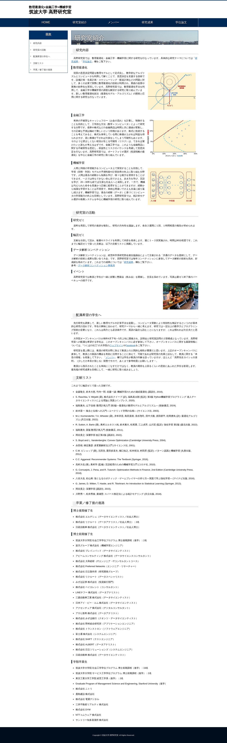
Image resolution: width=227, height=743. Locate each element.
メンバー (114, 22)
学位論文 (181, 22)
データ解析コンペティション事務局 (96, 265)
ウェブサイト (116, 345)
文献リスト (38, 63)
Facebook (131, 345)
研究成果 (147, 22)
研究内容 (37, 43)
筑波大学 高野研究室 (51, 9)
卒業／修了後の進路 (42, 69)
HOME (46, 22)
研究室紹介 (80, 22)
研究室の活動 (39, 50)
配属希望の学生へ (41, 56)
